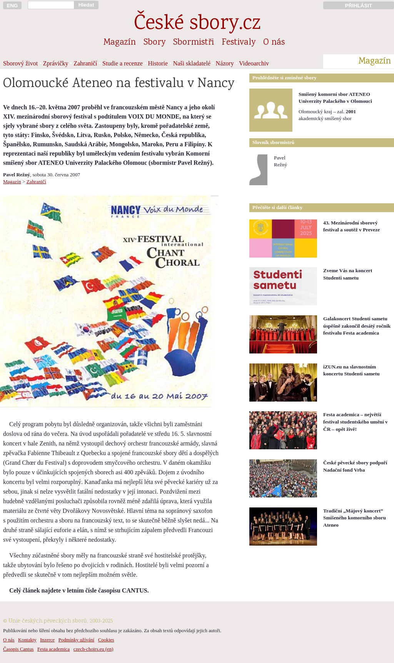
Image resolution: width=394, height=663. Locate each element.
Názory (225, 63)
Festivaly (238, 43)
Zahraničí (85, 63)
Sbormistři (193, 43)
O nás (274, 43)
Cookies (106, 640)
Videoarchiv (254, 63)
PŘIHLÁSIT (358, 5)
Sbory (154, 43)
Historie (158, 63)
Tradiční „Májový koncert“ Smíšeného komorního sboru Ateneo (354, 518)
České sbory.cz (197, 24)
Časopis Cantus (18, 649)
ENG (12, 5)
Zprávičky (55, 63)
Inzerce (47, 640)
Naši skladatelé (191, 63)
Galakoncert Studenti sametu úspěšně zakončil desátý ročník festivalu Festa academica (357, 326)
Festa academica (53, 649)
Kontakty (27, 640)
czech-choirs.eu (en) (93, 649)
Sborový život (20, 63)
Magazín (120, 43)
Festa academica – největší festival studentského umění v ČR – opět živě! (355, 422)
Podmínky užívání (76, 640)
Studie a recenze (122, 63)
